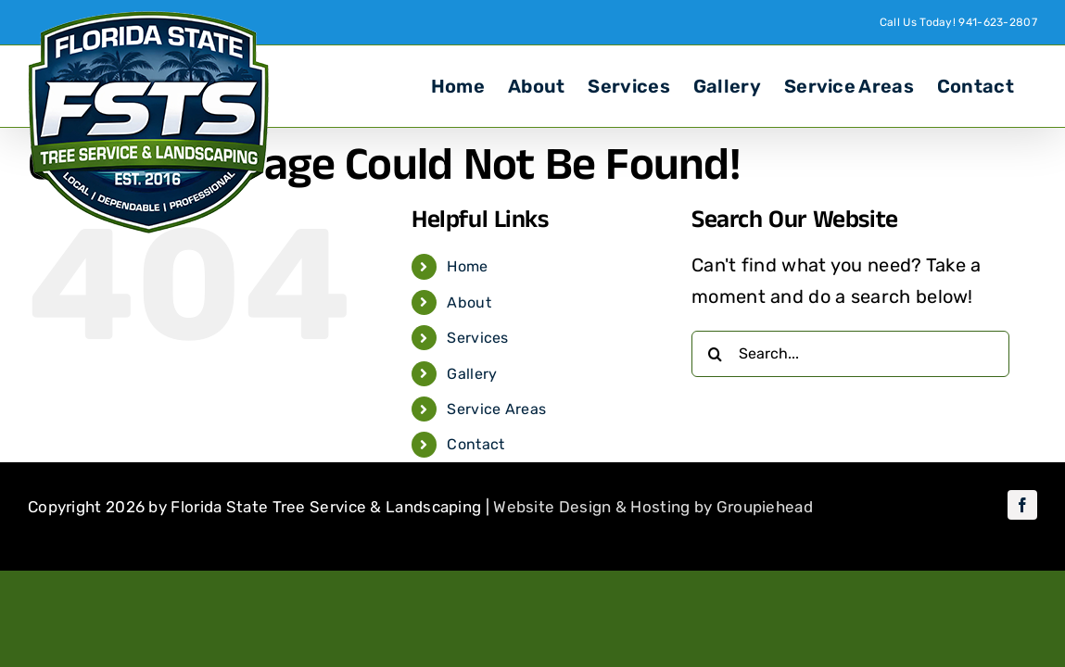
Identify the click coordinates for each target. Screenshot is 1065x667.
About (469, 302)
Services (477, 337)
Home (467, 266)
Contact (475, 444)
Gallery (472, 374)
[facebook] (1022, 505)
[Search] (714, 354)
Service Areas (496, 409)
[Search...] (850, 354)
